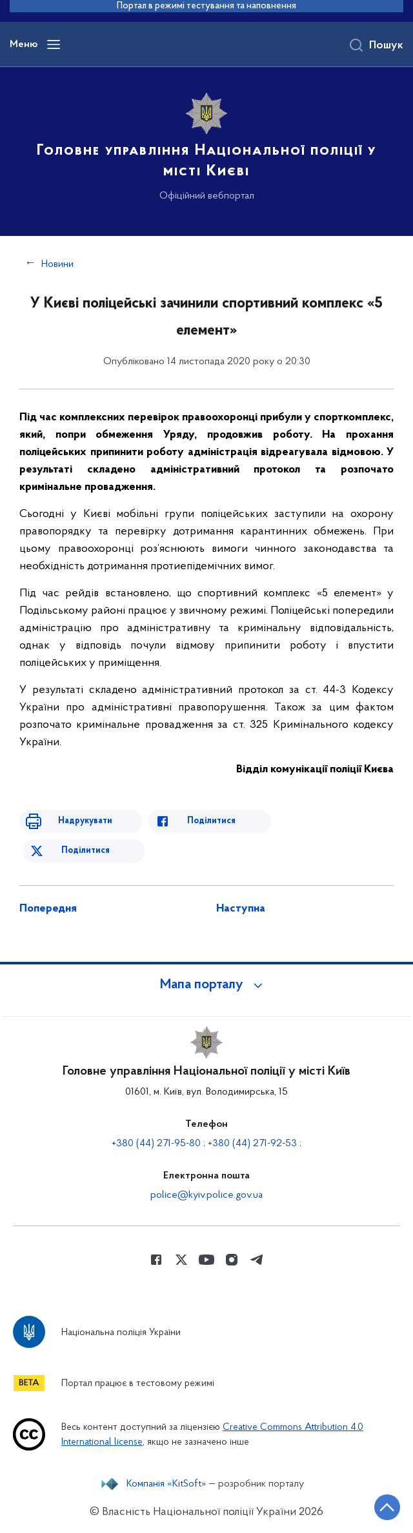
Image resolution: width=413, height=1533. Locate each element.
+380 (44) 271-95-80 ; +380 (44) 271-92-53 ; (206, 1143)
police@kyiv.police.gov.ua (206, 1195)
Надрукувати (85, 821)
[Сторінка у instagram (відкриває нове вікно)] (231, 1259)
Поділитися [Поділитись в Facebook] (211, 821)
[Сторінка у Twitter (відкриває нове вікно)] (181, 1259)
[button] (206, 985)
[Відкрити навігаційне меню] (53, 44)
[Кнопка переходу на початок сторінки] (387, 1507)
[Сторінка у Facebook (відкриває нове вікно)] (156, 1259)
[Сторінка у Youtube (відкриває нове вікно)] (206, 1259)
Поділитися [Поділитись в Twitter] (85, 850)
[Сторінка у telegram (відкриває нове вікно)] (257, 1259)
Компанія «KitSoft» (166, 1484)
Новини (57, 264)
